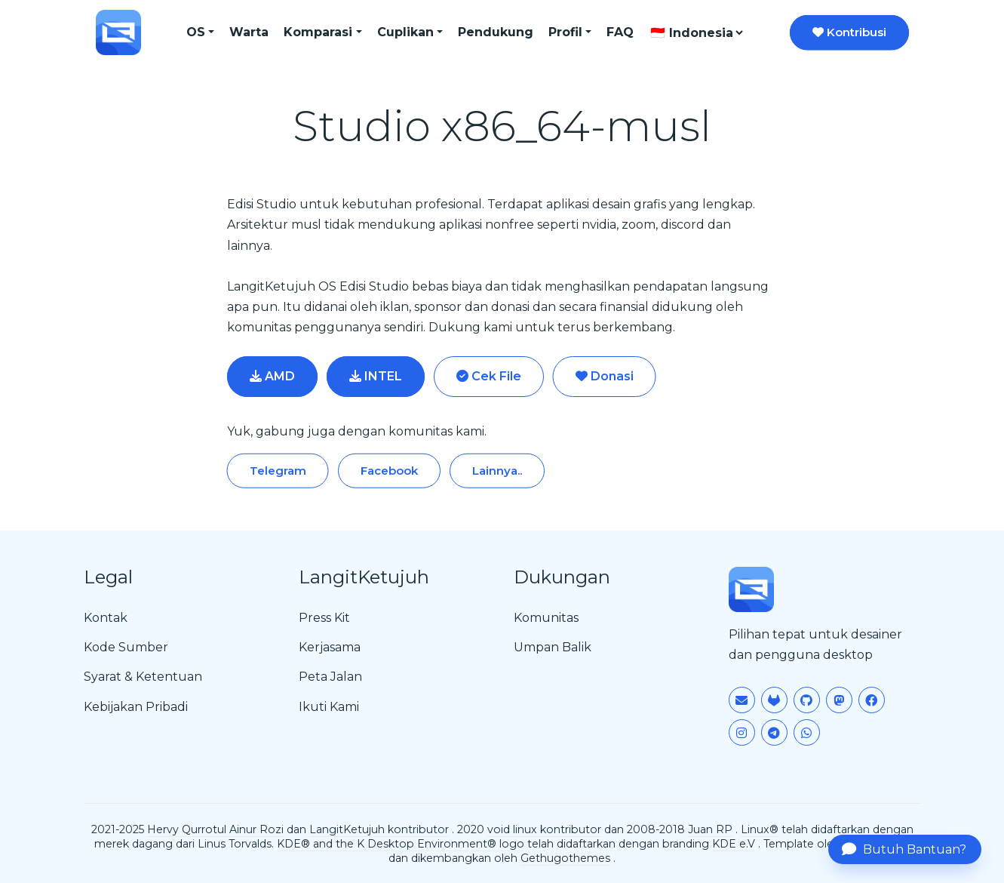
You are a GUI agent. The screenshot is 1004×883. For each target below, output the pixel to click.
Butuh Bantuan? (904, 849)
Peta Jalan (330, 676)
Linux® (759, 829)
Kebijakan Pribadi (136, 707)
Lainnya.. (497, 470)
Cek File (488, 376)
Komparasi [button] (318, 32)
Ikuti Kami (329, 707)
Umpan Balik (552, 647)
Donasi (605, 376)
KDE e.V (733, 844)
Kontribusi (849, 32)
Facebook (389, 470)
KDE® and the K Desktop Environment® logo (400, 844)
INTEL (375, 376)
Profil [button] (565, 32)
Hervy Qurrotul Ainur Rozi (215, 829)
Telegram (278, 470)
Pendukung (495, 32)
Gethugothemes (565, 858)
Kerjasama (330, 647)
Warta (249, 32)
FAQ (620, 32)
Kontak (105, 618)
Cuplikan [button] (405, 32)
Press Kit (324, 618)
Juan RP (710, 829)
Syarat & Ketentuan (143, 676)
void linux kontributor (544, 829)
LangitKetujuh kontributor (379, 829)
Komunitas (546, 618)
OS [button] (195, 32)
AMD (272, 376)
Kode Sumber (126, 647)
